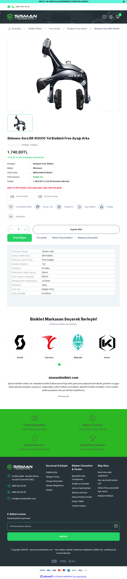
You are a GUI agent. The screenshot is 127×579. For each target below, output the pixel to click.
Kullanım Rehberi (105, 496)
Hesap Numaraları (54, 481)
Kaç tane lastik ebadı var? (107, 482)
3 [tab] (68, 364)
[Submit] (63, 537)
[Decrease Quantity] (10, 229)
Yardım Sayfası (79, 506)
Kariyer (49, 490)
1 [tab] (59, 364)
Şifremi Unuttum (79, 493)
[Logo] (22, 17)
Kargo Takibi (78, 501)
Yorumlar (42, 237)
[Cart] (118, 17)
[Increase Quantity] (26, 229)
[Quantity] (18, 229)
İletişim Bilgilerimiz (55, 485)
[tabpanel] (19, 344)
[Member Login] (111, 17)
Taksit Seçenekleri (62, 237)
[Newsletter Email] (63, 526)
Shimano (37, 168)
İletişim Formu (52, 477)
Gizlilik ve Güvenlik (80, 484)
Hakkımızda (51, 472)
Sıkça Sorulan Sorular (82, 497)
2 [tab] (64, 364)
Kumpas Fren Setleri (43, 164)
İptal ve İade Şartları (81, 488)
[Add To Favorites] (19, 206)
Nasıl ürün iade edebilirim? (104, 474)
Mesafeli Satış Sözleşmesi (78, 478)
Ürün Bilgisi (19, 237)
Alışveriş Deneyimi (88, 237)
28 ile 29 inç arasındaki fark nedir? (108, 490)
